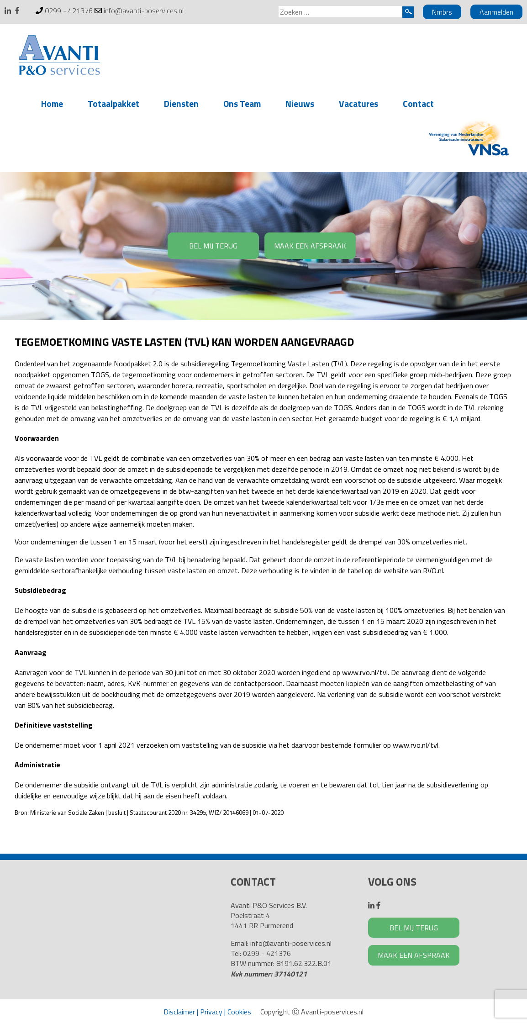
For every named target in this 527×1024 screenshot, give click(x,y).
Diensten (181, 103)
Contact (418, 103)
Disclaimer (179, 1011)
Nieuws (299, 103)
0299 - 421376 (69, 10)
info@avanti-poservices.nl (144, 10)
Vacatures (358, 103)
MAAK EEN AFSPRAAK (310, 245)
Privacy (211, 1011)
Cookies (239, 1011)
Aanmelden (496, 11)
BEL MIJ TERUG (213, 245)
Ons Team (242, 103)
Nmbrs (442, 11)
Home (52, 103)
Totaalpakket (113, 103)
